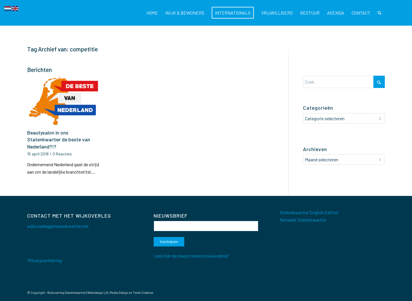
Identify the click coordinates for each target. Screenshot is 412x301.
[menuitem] (152, 13)
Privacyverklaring (44, 260)
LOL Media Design (116, 292)
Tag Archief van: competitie (62, 49)
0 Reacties (62, 153)
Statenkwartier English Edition (309, 212)
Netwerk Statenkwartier (303, 219)
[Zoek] (379, 13)
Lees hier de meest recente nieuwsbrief (191, 255)
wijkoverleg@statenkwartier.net (58, 226)
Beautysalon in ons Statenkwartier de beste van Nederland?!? (58, 139)
